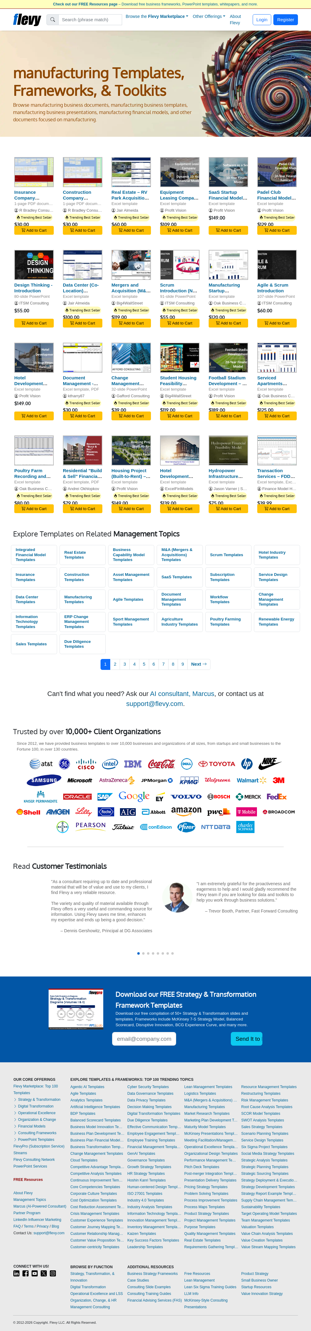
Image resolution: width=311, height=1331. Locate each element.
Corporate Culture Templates (93, 1194)
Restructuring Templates (260, 1093)
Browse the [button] (155, 16)
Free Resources (197, 1274)
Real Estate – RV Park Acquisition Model (129, 198)
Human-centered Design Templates (154, 1187)
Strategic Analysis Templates (264, 1160)
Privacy (43, 1226)
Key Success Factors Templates (153, 1240)
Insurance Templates (25, 577)
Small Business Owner (259, 1280)
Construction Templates (76, 577)
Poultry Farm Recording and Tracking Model (30, 476)
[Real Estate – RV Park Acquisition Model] (131, 172)
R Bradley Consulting (38, 210)
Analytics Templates (86, 1100)
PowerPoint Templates (33, 1140)
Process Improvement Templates (211, 1200)
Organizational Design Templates (211, 1153)
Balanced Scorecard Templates (95, 1120)
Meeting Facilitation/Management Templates (211, 1140)
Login (262, 19)
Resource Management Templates (269, 1087)
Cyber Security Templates (148, 1087)
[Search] (90, 19)
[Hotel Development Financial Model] (34, 358)
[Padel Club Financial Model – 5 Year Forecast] (277, 172)
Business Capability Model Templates (129, 554)
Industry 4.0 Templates (145, 1200)
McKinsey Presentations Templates (211, 1133)
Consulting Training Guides (149, 1294)
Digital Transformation (33, 1106)
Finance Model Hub (279, 488)
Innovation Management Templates (154, 1220)
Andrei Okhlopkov (83, 488)
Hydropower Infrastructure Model (223, 476)
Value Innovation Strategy (262, 1294)
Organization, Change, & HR (93, 1300)
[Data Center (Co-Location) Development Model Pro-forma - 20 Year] (82, 265)
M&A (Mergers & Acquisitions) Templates (177, 554)
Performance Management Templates (211, 1160)
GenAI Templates (141, 1153)
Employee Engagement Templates (154, 1133)
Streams (20, 1153)
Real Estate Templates (75, 555)
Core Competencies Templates (95, 1187)
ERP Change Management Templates (76, 621)
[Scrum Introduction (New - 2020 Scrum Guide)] (180, 265)
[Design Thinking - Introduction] (34, 265)
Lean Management (199, 1280)
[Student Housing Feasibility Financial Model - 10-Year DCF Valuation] (180, 358)
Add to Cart (34, 230)
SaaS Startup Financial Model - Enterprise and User (227, 201)
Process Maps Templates (204, 1207)
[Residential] (82, 450)
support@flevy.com (154, 704)
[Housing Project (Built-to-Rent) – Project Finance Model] (131, 450)
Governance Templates (146, 1160)
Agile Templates (128, 599)
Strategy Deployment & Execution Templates (269, 1180)
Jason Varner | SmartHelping (239, 488)
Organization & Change (34, 1120)
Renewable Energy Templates (276, 622)
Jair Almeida (127, 210)
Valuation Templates (257, 1227)
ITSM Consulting (34, 303)
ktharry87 (76, 396)
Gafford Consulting (133, 396)
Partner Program (26, 1213)
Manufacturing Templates (78, 599)
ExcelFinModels (179, 488)
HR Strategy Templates (146, 1173)
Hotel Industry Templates (272, 555)
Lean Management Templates (208, 1087)
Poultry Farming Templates (225, 622)
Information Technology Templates (27, 621)
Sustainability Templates (260, 1207)
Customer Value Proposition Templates (97, 1240)
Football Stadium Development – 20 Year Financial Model (228, 386)
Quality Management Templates (210, 1234)
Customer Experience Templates (96, 1220)
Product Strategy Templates (206, 1214)
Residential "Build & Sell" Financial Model (82, 476)
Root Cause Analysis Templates (266, 1107)
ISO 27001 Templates (144, 1194)
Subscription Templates (222, 577)
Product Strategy (254, 1274)
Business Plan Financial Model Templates (97, 1140)
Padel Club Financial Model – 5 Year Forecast (276, 198)
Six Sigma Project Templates (264, 1147)
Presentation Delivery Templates (210, 1180)
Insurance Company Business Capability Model (32, 201)
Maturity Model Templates (205, 1127)
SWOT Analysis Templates (262, 1120)
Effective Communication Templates (154, 1127)
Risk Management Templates (264, 1100)
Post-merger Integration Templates (211, 1173)
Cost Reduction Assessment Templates (97, 1207)
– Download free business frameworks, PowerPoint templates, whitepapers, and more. (155, 4)
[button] (138, 953)
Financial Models (29, 1126)
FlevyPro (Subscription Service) (38, 1146)
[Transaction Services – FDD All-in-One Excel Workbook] (277, 450)
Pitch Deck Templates (201, 1167)
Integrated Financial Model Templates (31, 554)
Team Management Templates (265, 1220)
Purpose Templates (200, 1227)
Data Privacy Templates (146, 1100)
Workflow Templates (220, 599)
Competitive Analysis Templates (96, 1173)
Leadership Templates (145, 1247)
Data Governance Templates (150, 1093)
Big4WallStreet (130, 303)
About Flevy (235, 19)
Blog (55, 1226)
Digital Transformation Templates (153, 1113)
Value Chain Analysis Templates (267, 1234)
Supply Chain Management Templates (269, 1200)
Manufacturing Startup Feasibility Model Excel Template (227, 293)
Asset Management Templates (131, 577)
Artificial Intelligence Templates (95, 1107)
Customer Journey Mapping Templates (97, 1227)
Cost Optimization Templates (93, 1200)
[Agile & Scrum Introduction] (277, 265)
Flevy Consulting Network (34, 1160)
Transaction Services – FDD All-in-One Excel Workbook (274, 479)
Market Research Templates (207, 1113)
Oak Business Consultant (236, 303)
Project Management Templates (210, 1220)
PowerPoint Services (30, 1166)
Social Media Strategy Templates (267, 1153)
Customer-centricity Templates (94, 1247)
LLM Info (191, 1294)
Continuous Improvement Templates (97, 1180)
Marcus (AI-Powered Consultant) (39, 1206)
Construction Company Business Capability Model (81, 201)
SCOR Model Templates (260, 1113)
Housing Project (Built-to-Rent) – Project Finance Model (128, 479)
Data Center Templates (27, 599)
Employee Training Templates (151, 1140)
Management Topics (29, 1200)
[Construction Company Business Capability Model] (82, 172)
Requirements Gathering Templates (211, 1247)
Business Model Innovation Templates (97, 1127)
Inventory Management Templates (154, 1227)
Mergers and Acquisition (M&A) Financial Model (131, 290)
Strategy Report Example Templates (269, 1194)
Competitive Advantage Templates (97, 1167)
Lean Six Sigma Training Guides (210, 1287)
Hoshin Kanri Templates (146, 1180)
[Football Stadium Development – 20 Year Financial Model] (228, 358)
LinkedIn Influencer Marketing (37, 1220)
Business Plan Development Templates (97, 1133)
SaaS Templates (177, 577)
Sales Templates (31, 644)
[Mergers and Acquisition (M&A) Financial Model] (131, 265)
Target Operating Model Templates (269, 1214)
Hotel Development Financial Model (31, 383)
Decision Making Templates (149, 1107)
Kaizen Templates (141, 1234)
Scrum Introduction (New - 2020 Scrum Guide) (179, 293)
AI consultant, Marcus (182, 693)
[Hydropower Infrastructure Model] (228, 450)
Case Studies (138, 1280)
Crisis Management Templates (94, 1214)
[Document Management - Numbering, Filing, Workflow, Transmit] (82, 358)
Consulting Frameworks (34, 1133)
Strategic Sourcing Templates (265, 1173)
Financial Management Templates (154, 1147)
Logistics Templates (200, 1093)
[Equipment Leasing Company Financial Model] (180, 172)
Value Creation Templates (261, 1240)
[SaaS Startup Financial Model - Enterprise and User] (228, 172)
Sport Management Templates (131, 622)
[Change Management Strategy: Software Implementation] (131, 358)
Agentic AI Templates (87, 1087)
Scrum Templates (226, 555)
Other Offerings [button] (207, 16)
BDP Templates (82, 1113)
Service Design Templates (273, 577)
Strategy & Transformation (36, 1099)
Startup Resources (256, 1287)
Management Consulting (90, 1307)
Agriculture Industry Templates (180, 622)
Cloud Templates (83, 1160)
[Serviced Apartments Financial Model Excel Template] (277, 358)
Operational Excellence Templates (211, 1147)
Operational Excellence (34, 1113)
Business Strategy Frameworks (152, 1274)
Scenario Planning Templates (264, 1133)
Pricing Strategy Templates (206, 1187)
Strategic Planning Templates (264, 1167)
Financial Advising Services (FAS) (154, 1300)
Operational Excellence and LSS (96, 1294)
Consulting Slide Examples (149, 1287)
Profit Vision (175, 210)
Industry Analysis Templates (149, 1207)
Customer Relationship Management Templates (97, 1234)
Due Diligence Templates (77, 644)
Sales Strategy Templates (261, 1127)
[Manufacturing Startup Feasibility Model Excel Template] (228, 265)
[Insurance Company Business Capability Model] (34, 172)
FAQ (17, 1226)
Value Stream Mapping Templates (268, 1247)
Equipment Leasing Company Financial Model (179, 198)
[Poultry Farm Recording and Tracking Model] (34, 450)
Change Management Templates (271, 599)
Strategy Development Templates (268, 1187)
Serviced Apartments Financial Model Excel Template (274, 386)
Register (285, 19)
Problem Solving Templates (206, 1194)
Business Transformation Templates (97, 1147)
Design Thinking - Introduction (33, 287)
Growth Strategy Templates (149, 1167)
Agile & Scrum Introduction (273, 287)
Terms (29, 1226)
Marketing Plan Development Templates (211, 1120)
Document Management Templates (174, 599)
